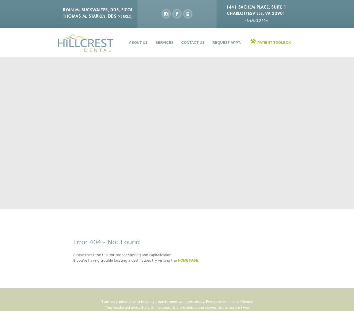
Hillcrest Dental (85, 43)
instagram (166, 13)
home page (188, 260)
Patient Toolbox (274, 42)
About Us (138, 42)
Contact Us (193, 42)
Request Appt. (226, 42)
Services (164, 42)
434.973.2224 (256, 21)
